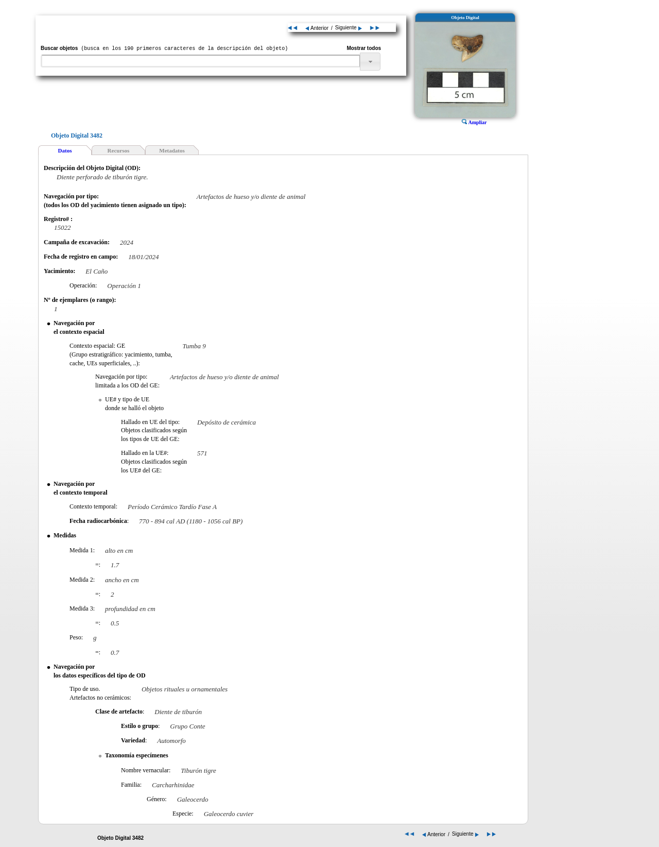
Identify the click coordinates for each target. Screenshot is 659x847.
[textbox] (200, 61)
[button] (370, 62)
